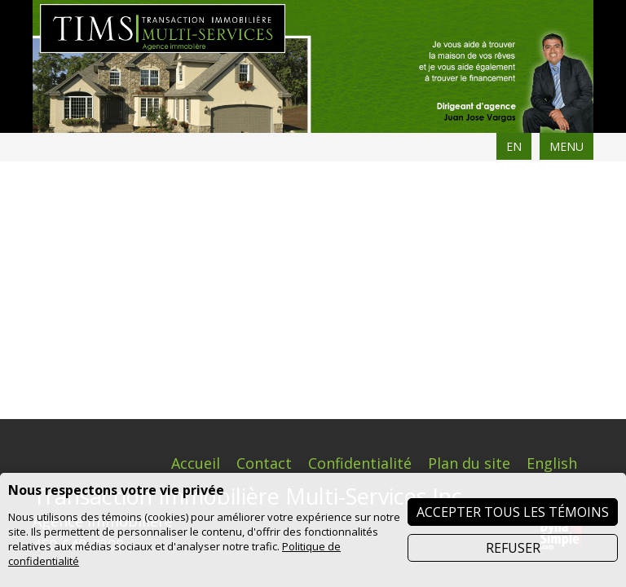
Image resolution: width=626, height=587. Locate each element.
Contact (264, 205)
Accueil (195, 205)
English (552, 205)
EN (514, 146)
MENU (566, 146)
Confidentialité (360, 205)
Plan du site (469, 205)
